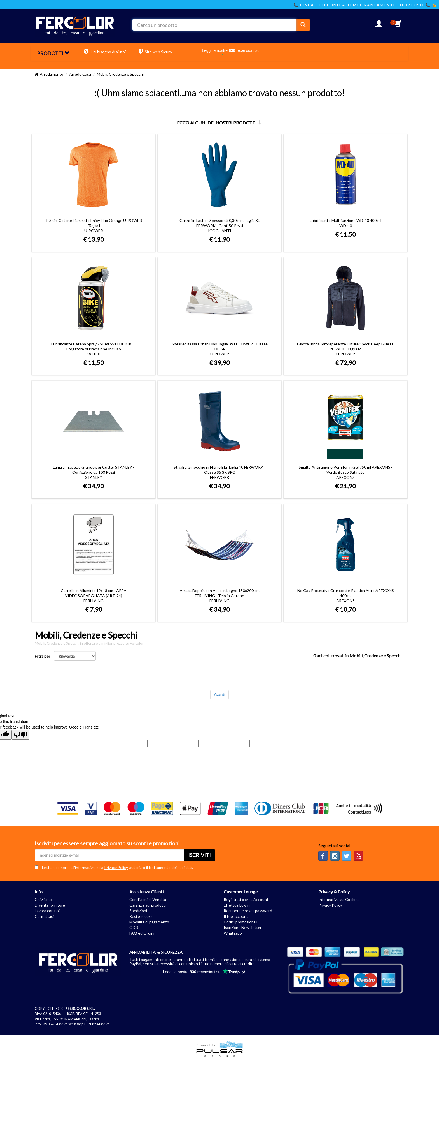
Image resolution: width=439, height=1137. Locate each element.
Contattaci (44, 916)
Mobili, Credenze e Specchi (120, 74)
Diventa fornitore (50, 905)
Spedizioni (138, 910)
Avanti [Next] (219, 694)
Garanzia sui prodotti (147, 905)
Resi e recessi (141, 916)
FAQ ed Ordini (141, 933)
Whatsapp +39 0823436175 (89, 1024)
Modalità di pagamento (149, 921)
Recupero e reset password (248, 910)
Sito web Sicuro (155, 51)
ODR (133, 927)
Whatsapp (233, 933)
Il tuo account (236, 916)
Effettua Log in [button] (237, 905)
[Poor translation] (20, 735)
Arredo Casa (80, 74)
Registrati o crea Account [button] (246, 899)
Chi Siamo (43, 899)
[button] (378, 25)
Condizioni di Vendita (147, 899)
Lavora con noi (47, 910)
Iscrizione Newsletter (242, 927)
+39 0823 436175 (54, 1024)
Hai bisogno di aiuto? (105, 51)
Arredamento (51, 74)
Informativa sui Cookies (338, 899)
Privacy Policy (116, 867)
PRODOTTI (53, 53)
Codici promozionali (240, 921)
